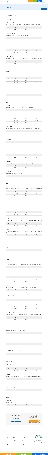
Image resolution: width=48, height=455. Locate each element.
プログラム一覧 (9, 441)
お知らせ (15, 437)
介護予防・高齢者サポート (22, 449)
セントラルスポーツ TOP (9, 433)
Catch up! (22, 433)
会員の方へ (39, 1)
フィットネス (7, 434)
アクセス (29, 3)
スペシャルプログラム (10, 440)
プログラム (13, 3)
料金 (23, 3)
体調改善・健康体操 (10, 15)
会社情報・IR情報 (8, 449)
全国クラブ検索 (23, 437)
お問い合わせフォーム (15, 421)
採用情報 (28, 449)
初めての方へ (35, 1)
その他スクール (16, 15)
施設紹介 (21, 3)
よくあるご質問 (32, 449)
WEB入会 (30, 1)
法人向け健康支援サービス (14, 449)
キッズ (21, 434)
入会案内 (22, 440)
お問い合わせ (33, 3)
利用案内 (26, 3)
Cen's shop (38, 441)
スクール (7, 444)
